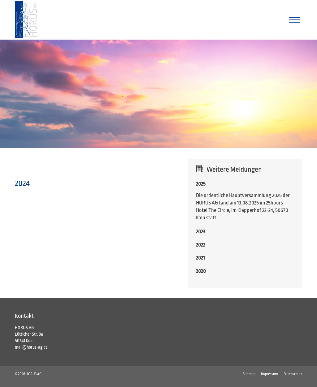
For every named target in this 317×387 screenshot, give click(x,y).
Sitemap (249, 374)
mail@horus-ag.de (31, 347)
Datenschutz (293, 374)
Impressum (269, 374)
